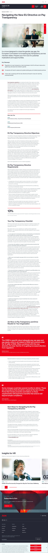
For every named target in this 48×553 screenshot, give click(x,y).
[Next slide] (6, 487)
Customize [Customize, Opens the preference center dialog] (35, 545)
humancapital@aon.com (13, 437)
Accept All (35, 550)
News (3, 532)
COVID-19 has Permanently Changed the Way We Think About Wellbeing (20, 483)
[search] (43, 2)
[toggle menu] (45, 1)
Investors (3, 530)
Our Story (3, 526)
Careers (3, 528)
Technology (24, 528)
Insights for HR (5, 6)
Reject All (35, 547)
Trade (23, 526)
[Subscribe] (8, 506)
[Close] (46, 548)
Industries (14, 528)
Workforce (24, 532)
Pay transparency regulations (13, 82)
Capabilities (14, 526)
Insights (13, 530)
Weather (23, 530)
